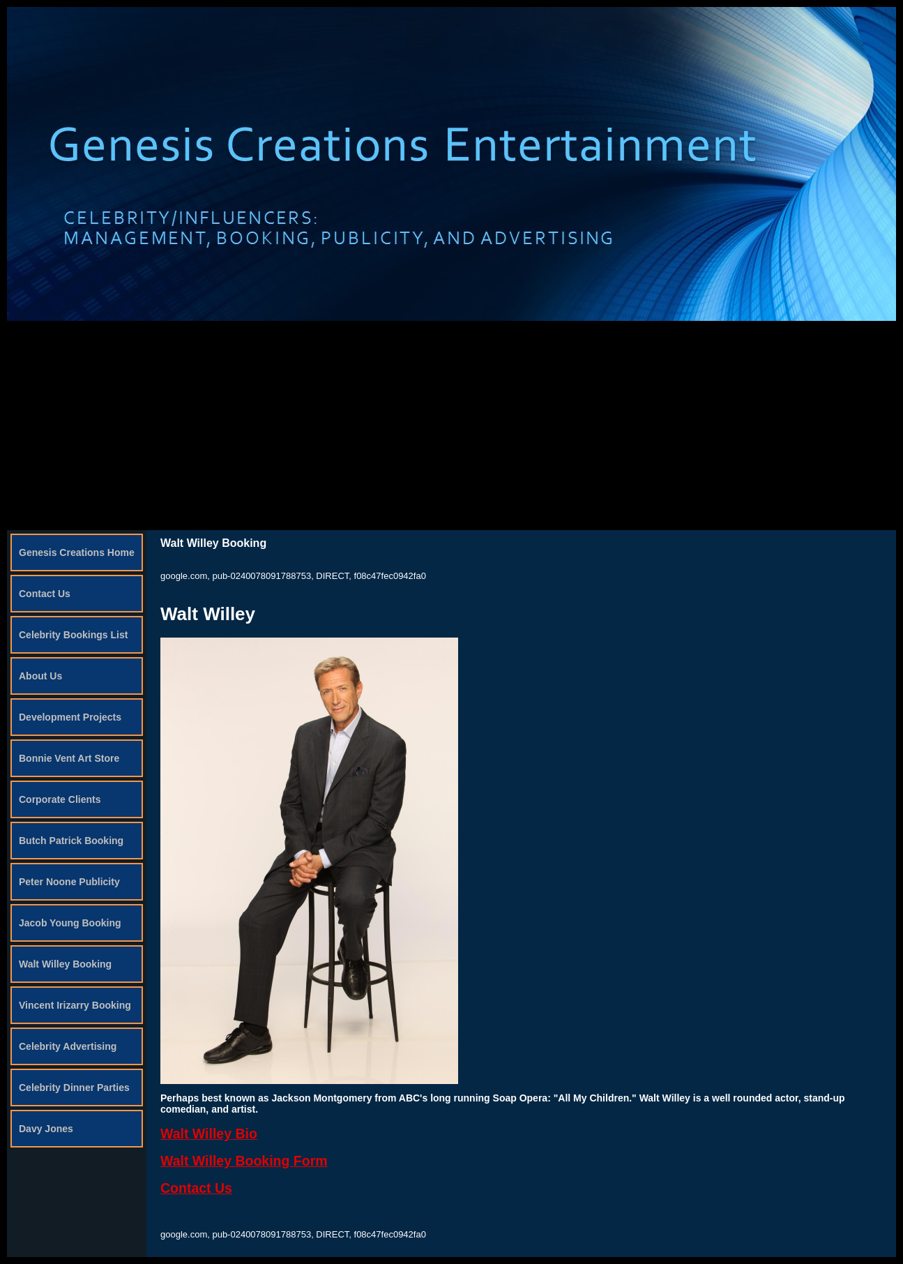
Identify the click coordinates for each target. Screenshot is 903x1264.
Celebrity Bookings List (73, 634)
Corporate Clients (59, 799)
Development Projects (70, 717)
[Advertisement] (451, 425)
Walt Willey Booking (65, 964)
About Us (40, 676)
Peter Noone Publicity (69, 881)
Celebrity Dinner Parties (74, 1087)
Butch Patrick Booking (71, 840)
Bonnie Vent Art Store (69, 758)
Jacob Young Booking (70, 922)
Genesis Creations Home (77, 552)
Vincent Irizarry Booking (75, 1005)
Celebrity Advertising (67, 1046)
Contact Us (44, 593)
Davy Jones (46, 1128)
